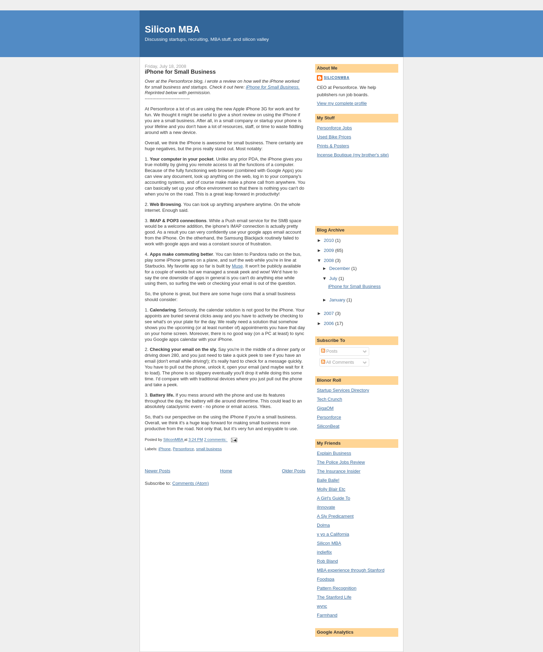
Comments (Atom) (190, 483)
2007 (329, 313)
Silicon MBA (172, 29)
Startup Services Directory (343, 390)
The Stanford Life (334, 597)
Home (226, 470)
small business (209, 449)
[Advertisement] (348, 191)
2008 (329, 260)
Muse (237, 266)
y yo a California (333, 534)
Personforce (183, 449)
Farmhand (327, 615)
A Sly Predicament (335, 516)
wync (322, 606)
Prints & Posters (333, 145)
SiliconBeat (328, 426)
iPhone (165, 449)
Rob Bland (327, 561)
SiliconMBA (336, 78)
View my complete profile (342, 103)
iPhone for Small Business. (273, 87)
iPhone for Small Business (180, 72)
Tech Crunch (329, 399)
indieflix (324, 552)
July (334, 278)
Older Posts (293, 470)
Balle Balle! (328, 480)
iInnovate (326, 507)
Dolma (323, 525)
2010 (329, 240)
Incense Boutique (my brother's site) (353, 154)
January (338, 299)
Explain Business (334, 453)
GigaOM (325, 408)
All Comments (337, 362)
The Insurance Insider (338, 471)
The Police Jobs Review (341, 462)
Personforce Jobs (334, 127)
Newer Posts (157, 470)
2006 (329, 323)
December (340, 268)
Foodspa (326, 579)
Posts (329, 351)
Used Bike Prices (334, 136)
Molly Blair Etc (331, 489)
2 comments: (216, 440)
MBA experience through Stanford (350, 570)
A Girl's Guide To (333, 498)
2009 (329, 250)
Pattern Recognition (336, 588)
